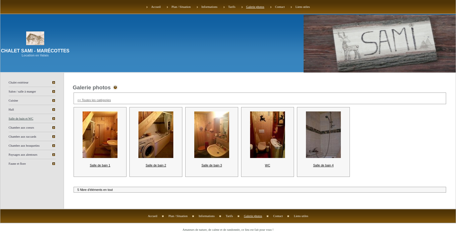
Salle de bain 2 (156, 165)
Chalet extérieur (18, 82)
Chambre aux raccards (22, 136)
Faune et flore (17, 163)
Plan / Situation (181, 6)
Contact (280, 6)
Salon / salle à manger (22, 91)
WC (267, 165)
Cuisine (13, 100)
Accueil (156, 6)
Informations (210, 6)
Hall (11, 109)
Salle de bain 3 (212, 165)
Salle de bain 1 (100, 165)
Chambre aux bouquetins (24, 145)
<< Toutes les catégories (94, 100)
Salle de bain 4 (323, 165)
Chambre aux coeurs (21, 127)
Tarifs (232, 6)
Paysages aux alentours (23, 154)
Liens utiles (302, 6)
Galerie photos (255, 6)
